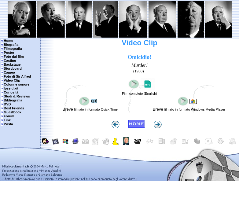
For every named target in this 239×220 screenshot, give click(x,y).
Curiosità (11, 92)
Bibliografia (13, 100)
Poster (9, 52)
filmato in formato (177, 109)
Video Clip (12, 80)
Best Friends (14, 108)
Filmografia (13, 48)
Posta (8, 124)
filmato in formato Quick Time (95, 109)
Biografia (11, 44)
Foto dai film (14, 56)
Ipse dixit (11, 88)
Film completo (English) (139, 93)
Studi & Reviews (17, 96)
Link (7, 120)
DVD (7, 104)
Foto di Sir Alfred (17, 76)
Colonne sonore (16, 84)
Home (8, 40)
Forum (9, 116)
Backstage (12, 64)
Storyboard (13, 68)
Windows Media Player (208, 109)
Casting (10, 60)
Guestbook (12, 112)
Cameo (9, 72)
